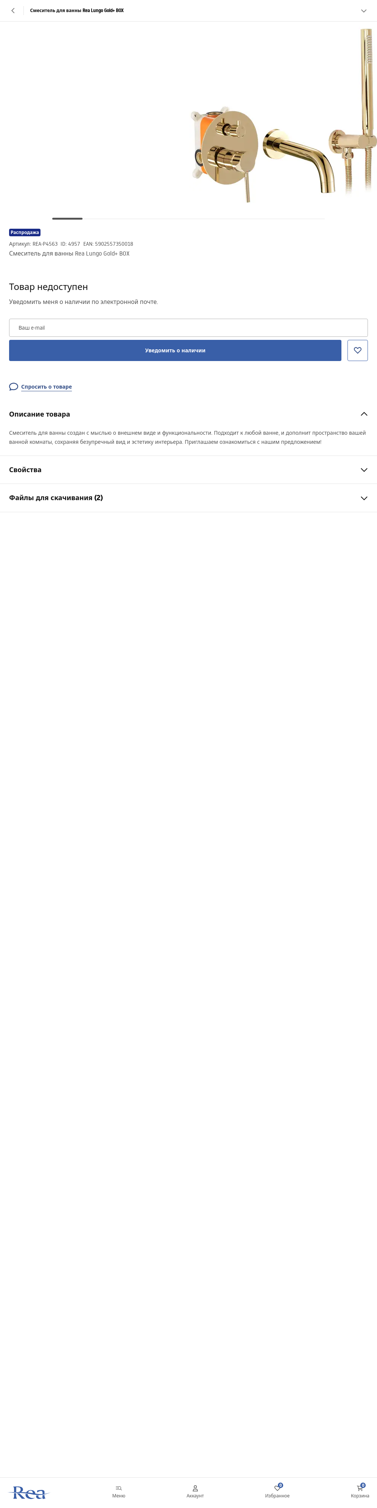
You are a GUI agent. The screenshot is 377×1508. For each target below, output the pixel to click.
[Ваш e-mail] (188, 328)
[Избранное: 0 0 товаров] (277, 1492)
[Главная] (29, 1492)
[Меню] (118, 1492)
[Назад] (13, 10)
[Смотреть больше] (364, 10)
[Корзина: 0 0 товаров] (360, 1492)
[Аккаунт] (195, 1492)
